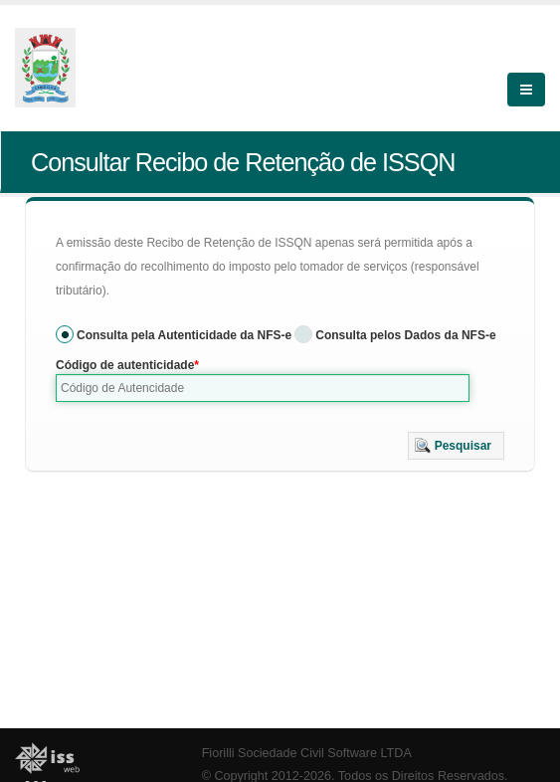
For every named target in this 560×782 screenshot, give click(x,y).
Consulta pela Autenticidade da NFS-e (184, 335)
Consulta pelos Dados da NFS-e (405, 335)
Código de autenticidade (125, 365)
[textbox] (262, 388)
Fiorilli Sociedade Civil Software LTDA (307, 753)
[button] (456, 446)
